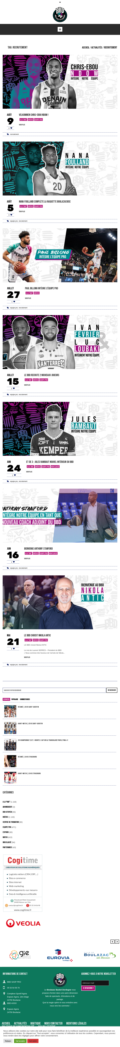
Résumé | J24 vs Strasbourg (27, 757)
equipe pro (14, 221)
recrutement (14, 134)
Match (5, 837)
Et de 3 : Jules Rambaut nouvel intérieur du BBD (49, 462)
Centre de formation (11, 822)
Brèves (30, 119)
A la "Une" (23, 119)
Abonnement (7, 807)
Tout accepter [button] (20, 1041)
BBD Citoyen (7, 812)
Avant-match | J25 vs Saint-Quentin (30, 723)
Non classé (55, 466)
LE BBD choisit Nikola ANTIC (37, 635)
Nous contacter (53, 1023)
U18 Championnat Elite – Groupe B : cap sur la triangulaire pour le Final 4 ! (43, 740)
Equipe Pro (38, 119)
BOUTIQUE (35, 1023)
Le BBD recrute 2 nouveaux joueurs (41, 375)
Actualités (96, 47)
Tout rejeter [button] (33, 1041)
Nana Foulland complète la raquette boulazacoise (45, 201)
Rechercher (112, 690)
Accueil (85, 47)
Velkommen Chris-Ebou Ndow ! (34, 115)
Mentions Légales (76, 1023)
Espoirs (6, 832)
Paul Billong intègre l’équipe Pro (41, 288)
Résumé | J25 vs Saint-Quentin (28, 707)
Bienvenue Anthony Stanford (38, 549)
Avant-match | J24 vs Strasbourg (29, 773)
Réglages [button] (8, 1041)
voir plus (22, 125)
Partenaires (7, 847)
